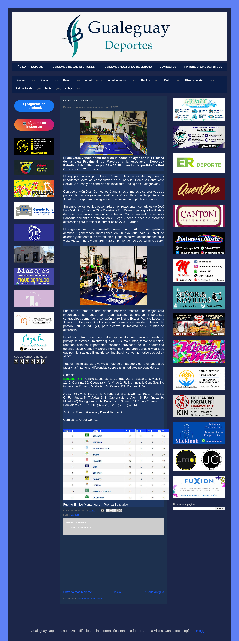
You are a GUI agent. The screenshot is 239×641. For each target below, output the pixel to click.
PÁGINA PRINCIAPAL (29, 66)
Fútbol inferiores (117, 80)
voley (68, 88)
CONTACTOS (168, 66)
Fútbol (88, 80)
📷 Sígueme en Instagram (34, 124)
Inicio (117, 592)
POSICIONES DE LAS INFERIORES (73, 66)
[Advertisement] (113, 562)
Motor (167, 80)
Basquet (21, 80)
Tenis (48, 88)
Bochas (44, 80)
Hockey (146, 80)
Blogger (201, 631)
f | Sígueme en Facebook (34, 106)
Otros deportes (194, 80)
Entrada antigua (153, 592)
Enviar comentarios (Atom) (89, 598)
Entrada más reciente (77, 592)
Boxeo (67, 80)
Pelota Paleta (24, 88)
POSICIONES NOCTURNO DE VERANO (127, 66)
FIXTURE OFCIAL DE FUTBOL (203, 66)
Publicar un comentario (81, 527)
